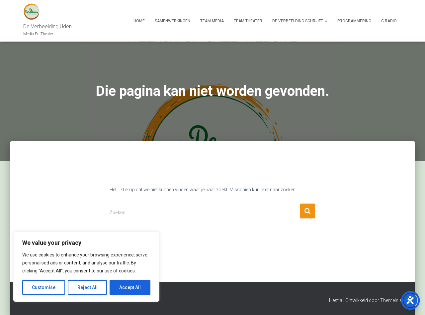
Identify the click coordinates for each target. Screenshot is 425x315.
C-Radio (389, 21)
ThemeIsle (391, 300)
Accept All (130, 287)
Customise (43, 287)
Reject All (87, 287)
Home (139, 21)
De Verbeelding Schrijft (299, 21)
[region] (86, 267)
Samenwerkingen (172, 21)
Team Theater (248, 21)
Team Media (212, 21)
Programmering (354, 21)
